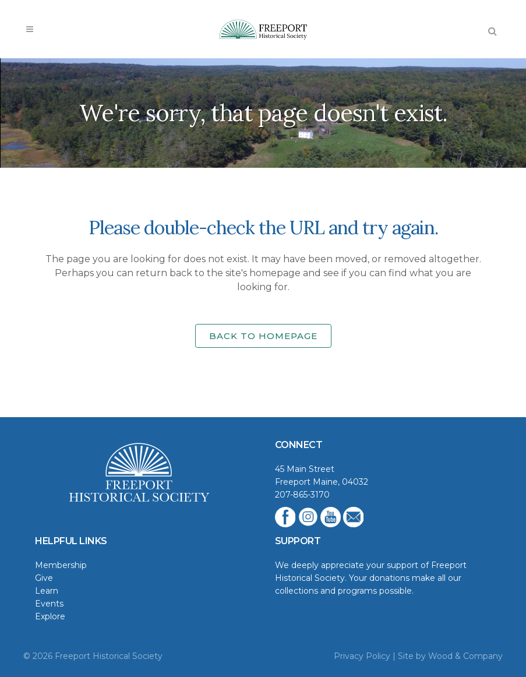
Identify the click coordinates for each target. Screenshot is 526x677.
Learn (46, 591)
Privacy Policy (362, 656)
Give (44, 578)
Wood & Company (465, 656)
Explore (50, 616)
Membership (61, 565)
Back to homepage (263, 335)
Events (49, 603)
